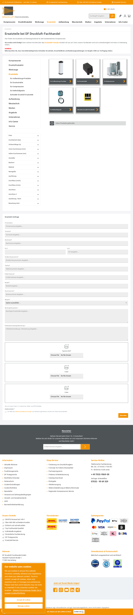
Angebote (13, 112)
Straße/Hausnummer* (11, 257)
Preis (24, 136)
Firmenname (9, 223)
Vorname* (8, 231)
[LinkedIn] (72, 590)
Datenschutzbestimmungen (23, 411)
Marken (12, 108)
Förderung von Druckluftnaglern (61, 465)
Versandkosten (61, 607)
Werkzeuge (13, 70)
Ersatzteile (13, 74)
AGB (6, 501)
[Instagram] (60, 590)
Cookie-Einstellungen (12, 485)
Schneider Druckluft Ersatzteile (21, 95)
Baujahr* (7, 299)
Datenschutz (9, 481)
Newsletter (8, 491)
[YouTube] (66, 590)
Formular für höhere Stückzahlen (61, 468)
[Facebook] (55, 590)
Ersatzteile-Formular (52, 42)
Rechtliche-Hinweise (11, 478)
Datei (66, 372)
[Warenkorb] (129, 16)
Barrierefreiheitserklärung (14, 505)
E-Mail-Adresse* (10, 274)
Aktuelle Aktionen (10, 465)
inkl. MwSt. (109, 9)
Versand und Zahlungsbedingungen (17, 495)
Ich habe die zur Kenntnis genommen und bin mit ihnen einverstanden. (37, 411)
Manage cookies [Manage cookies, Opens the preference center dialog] (24, 606)
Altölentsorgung (55, 485)
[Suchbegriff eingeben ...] (99, 16)
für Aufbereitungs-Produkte (20, 78)
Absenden (123, 415)
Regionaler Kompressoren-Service (61, 491)
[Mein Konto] (124, 16)
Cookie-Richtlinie (10, 488)
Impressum (8, 468)
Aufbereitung (14, 99)
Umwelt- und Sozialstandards (15, 498)
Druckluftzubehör (16, 65)
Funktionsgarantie (11, 471)
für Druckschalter (16, 82)
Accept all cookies (23, 600)
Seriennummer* (10, 291)
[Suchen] (112, 16)
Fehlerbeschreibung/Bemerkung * (15, 325)
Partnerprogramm (55, 471)
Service (12, 126)
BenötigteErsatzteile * (11, 308)
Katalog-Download (56, 478)
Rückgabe (52, 481)
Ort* (68, 248)
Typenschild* (66, 351)
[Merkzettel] (120, 16)
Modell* (7, 282)
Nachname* (8, 240)
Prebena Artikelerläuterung (59, 475)
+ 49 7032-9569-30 (100, 474)
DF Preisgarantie (10, 475)
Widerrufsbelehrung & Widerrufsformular (64, 488)
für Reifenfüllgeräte (17, 91)
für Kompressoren (17, 86)
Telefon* (7, 265)
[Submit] (85, 447)
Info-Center (13, 122)
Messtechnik (14, 103)
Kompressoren (15, 61)
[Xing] (77, 590)
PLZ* (6, 248)
